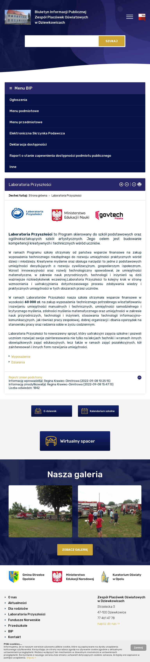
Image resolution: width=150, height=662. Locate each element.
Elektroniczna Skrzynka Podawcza (37, 133)
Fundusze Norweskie (24, 620)
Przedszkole (17, 626)
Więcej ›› (31, 657)
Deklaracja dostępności (28, 144)
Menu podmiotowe (24, 111)
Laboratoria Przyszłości (66, 195)
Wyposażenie (20, 357)
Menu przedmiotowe (26, 122)
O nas (12, 597)
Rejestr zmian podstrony (25, 377)
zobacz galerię (75, 550)
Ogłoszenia (18, 100)
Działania (18, 362)
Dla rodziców (18, 608)
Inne (13, 167)
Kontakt (14, 637)
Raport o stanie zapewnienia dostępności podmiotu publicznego (60, 156)
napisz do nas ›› (108, 624)
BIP (10, 631)
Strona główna (38, 195)
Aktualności (17, 603)
